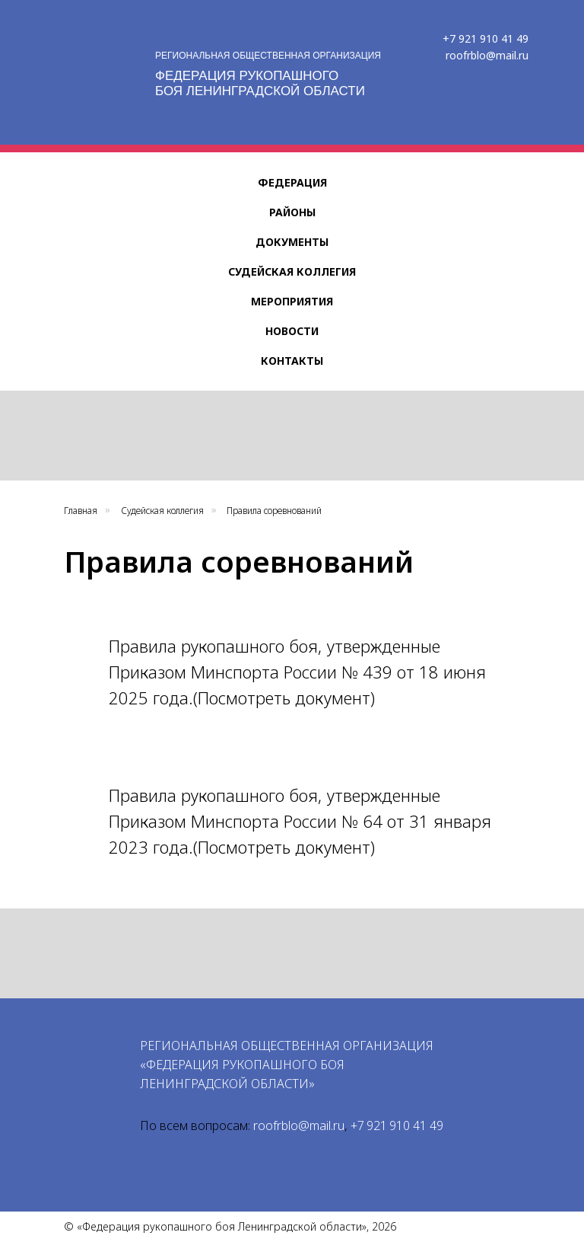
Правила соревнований (274, 510)
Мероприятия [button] (292, 301)
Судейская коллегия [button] (292, 271)
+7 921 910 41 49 (485, 38)
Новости (292, 331)
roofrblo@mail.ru (487, 55)
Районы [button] (292, 212)
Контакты (292, 360)
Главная (80, 510)
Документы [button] (292, 242)
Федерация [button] (292, 182)
